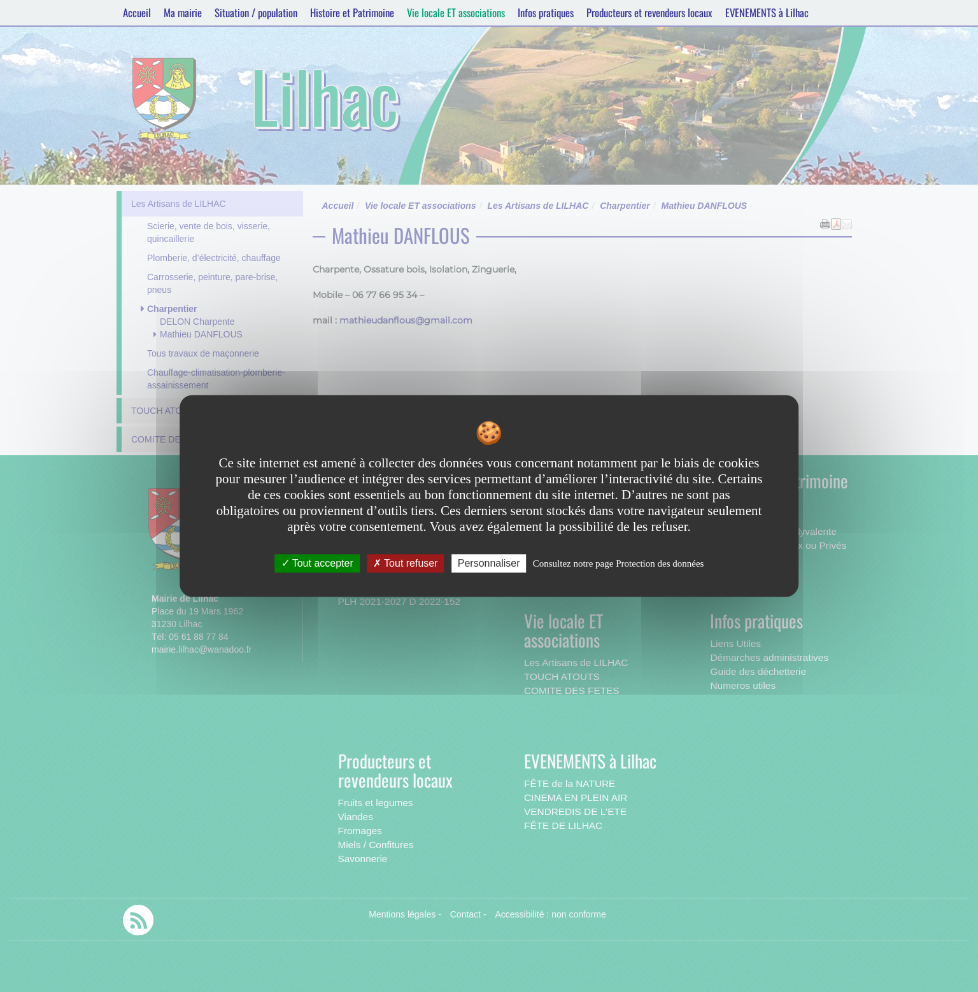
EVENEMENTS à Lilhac (767, 12)
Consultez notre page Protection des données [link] (618, 563)
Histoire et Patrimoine (352, 12)
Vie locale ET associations (456, 12)
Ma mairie (183, 12)
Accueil (137, 12)
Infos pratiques (546, 12)
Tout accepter (317, 563)
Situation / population (256, 12)
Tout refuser (405, 563)
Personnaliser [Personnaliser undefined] (489, 563)
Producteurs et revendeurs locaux (649, 12)
